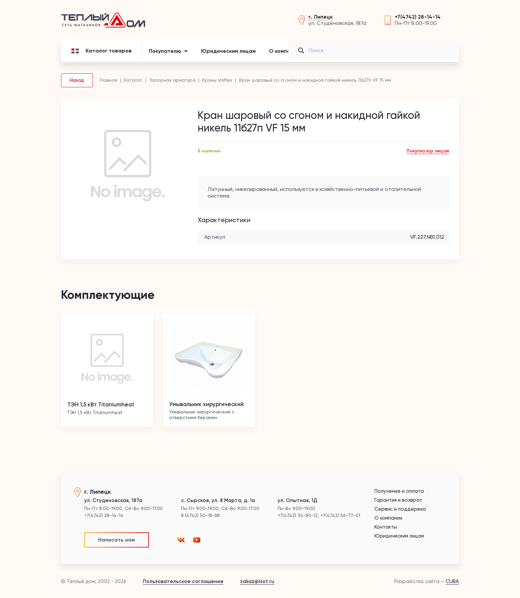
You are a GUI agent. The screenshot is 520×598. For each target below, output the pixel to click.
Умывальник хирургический (209, 407)
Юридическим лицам (228, 54)
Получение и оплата (399, 491)
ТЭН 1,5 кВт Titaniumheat (104, 407)
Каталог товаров (101, 54)
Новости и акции (334, 54)
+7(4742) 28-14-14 (418, 19)
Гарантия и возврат (398, 500)
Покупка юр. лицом (428, 154)
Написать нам (116, 540)
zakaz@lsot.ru (257, 581)
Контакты (382, 54)
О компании (284, 54)
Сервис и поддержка (400, 509)
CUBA (452, 581)
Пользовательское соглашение (183, 581)
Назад (77, 84)
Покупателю (165, 54)
